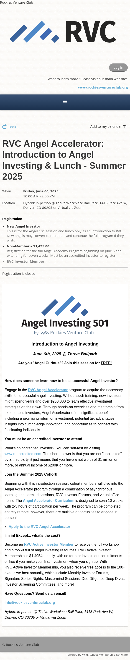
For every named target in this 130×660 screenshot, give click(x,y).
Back (12, 126)
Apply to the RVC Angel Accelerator (39, 527)
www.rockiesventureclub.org (103, 87)
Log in (118, 67)
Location (8, 203)
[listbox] (109, 126)
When (6, 191)
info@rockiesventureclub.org (30, 603)
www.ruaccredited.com (23, 454)
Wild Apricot (90, 654)
